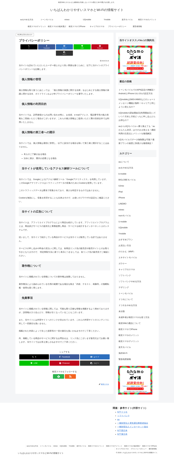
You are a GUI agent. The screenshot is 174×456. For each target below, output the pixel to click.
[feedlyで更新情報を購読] (62, 370)
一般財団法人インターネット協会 (132, 427)
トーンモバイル (42, 446)
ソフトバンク (123, 416)
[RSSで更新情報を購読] (67, 370)
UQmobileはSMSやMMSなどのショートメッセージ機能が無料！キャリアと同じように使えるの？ (137, 103)
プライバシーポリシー (138, 449)
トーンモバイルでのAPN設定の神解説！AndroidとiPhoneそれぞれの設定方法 (137, 92)
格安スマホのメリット (95, 446)
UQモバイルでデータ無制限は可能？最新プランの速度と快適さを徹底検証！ (136, 141)
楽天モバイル (80, 446)
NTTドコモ (122, 412)
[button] (102, 46)
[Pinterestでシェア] (87, 46)
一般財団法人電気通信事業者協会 (132, 423)
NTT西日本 (122, 430)
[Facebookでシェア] (41, 46)
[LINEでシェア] (72, 46)
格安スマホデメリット (113, 446)
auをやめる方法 (29, 446)
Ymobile (70, 446)
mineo (53, 446)
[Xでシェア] (26, 46)
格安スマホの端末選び (132, 446)
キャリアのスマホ (121, 449)
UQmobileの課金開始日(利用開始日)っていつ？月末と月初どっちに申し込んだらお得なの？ (137, 116)
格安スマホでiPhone (149, 446)
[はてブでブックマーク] (56, 46)
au (118, 419)
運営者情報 (153, 449)
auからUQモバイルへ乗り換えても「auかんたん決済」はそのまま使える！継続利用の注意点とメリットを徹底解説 (137, 130)
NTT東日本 (122, 434)
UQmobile (60, 446)
